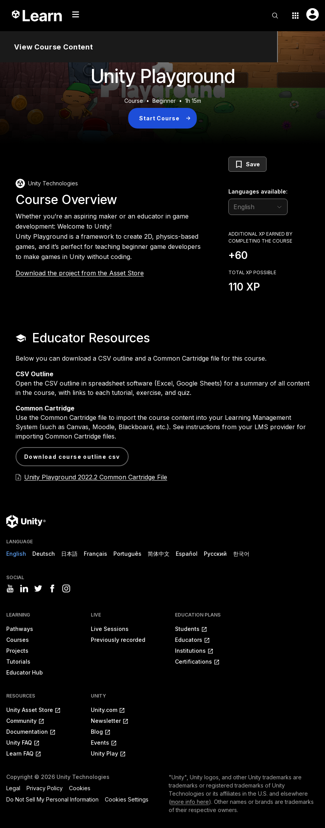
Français (95, 553)
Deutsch (43, 553)
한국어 (241, 553)
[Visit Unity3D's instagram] (66, 588)
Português (127, 553)
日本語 (69, 553)
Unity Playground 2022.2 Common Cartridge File (95, 477)
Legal (13, 788)
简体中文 (159, 553)
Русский (215, 553)
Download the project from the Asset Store (80, 273)
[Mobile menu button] (75, 14)
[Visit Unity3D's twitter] (38, 588)
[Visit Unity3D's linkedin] (24, 588)
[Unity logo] (26, 521)
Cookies (79, 788)
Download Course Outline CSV (72, 456)
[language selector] (258, 207)
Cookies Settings (126, 799)
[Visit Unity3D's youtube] (10, 588)
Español (187, 553)
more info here (190, 801)
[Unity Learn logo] (37, 15)
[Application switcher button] (295, 15)
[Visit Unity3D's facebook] (52, 588)
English (16, 553)
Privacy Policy (44, 788)
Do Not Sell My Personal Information (52, 799)
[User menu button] (312, 14)
